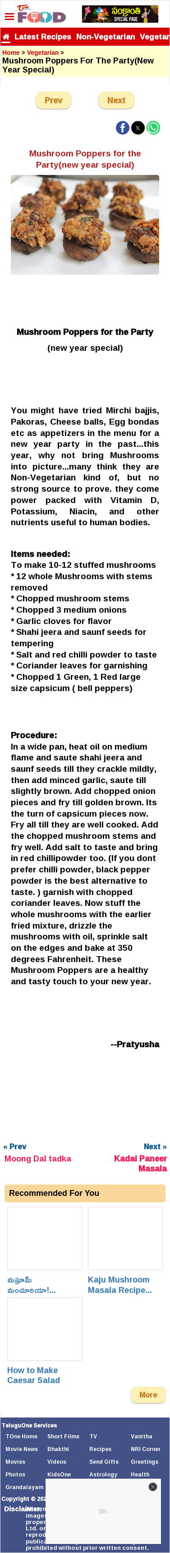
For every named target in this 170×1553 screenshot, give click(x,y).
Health (140, 1474)
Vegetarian (43, 52)
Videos (56, 1461)
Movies (15, 1461)
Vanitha (141, 1436)
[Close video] (152, 1486)
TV (93, 1436)
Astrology (103, 1474)
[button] (122, 128)
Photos (15, 1474)
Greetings (144, 1461)
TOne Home (21, 1436)
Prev (53, 100)
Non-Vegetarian (105, 36)
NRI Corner (146, 1449)
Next (116, 100)
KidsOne (59, 1474)
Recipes (100, 1449)
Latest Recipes (42, 36)
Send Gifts (104, 1461)
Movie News (21, 1449)
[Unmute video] (103, 1511)
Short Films (63, 1436)
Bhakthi (58, 1449)
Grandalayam (24, 1487)
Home (11, 52)
